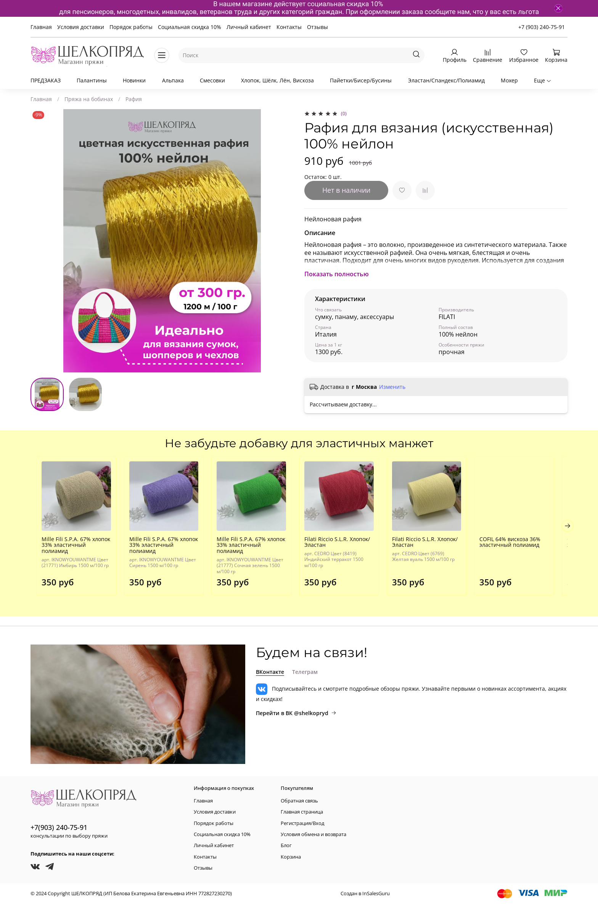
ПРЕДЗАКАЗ (46, 80)
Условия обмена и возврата (313, 834)
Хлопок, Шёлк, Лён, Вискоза (277, 80)
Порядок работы (131, 27)
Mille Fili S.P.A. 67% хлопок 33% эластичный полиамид (72, 545)
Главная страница (302, 812)
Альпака (173, 80)
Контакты (289, 27)
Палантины (92, 80)
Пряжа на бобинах (88, 99)
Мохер (509, 80)
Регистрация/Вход (302, 823)
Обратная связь (299, 801)
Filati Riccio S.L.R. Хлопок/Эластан (341, 545)
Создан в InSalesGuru (365, 893)
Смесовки (212, 80)
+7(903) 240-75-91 (59, 827)
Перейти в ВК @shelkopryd (296, 713)
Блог (286, 845)
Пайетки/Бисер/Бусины (361, 80)
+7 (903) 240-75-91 (541, 27)
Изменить (392, 387)
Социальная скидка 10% (189, 27)
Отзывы (317, 27)
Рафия (133, 99)
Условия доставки (80, 27)
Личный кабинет (249, 27)
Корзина (291, 857)
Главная (41, 27)
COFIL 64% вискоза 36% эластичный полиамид (520, 545)
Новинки (134, 80)
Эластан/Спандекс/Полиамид (446, 80)
